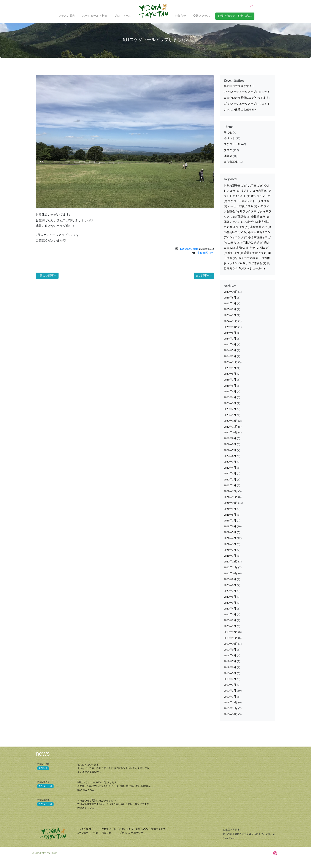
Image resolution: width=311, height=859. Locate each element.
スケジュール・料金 (94, 15)
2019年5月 (230, 673)
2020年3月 (230, 614)
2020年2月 (230, 620)
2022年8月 (230, 444)
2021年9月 (230, 508)
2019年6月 (230, 667)
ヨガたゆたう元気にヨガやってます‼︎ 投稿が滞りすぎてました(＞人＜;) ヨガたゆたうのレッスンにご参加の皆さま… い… (113, 804)
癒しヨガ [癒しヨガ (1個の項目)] (235, 252)
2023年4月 (230, 397)
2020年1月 (230, 626)
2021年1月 (230, 555)
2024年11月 (231, 321)
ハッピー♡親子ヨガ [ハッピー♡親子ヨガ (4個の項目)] (242, 206)
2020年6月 (230, 596)
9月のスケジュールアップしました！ (247, 91)
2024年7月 (230, 338)
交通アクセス (201, 15)
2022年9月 (230, 438)
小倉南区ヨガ (205, 252)
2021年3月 (230, 544)
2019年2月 (230, 690)
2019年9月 (230, 649)
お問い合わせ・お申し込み (133, 829)
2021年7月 (230, 520)
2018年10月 (231, 714)
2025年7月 (230, 303)
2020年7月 (230, 590)
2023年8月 (230, 373)
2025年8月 (230, 297)
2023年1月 (230, 415)
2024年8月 (230, 332)
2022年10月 (231, 432)
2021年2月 (230, 549)
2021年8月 (230, 514)
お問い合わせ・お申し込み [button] (235, 15)
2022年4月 (230, 467)
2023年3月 (230, 403)
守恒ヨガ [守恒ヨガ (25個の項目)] (241, 227)
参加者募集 (231, 161)
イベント (229, 138)
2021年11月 (231, 497)
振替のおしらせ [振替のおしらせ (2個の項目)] (247, 247)
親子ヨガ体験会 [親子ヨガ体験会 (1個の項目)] (254, 263)
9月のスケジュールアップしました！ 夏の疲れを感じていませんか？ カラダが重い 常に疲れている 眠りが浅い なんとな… (114, 786)
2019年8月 (230, 655)
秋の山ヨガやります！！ (239, 86)
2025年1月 (230, 315)
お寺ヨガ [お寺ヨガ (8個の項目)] (255, 185)
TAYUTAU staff (189, 248)
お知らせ (180, 15)
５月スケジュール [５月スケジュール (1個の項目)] (251, 268)
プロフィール (122, 15)
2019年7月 (230, 661)
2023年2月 (230, 409)
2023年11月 (231, 362)
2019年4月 (230, 679)
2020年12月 (231, 561)
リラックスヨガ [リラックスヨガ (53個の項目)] (252, 211)
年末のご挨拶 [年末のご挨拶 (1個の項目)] (252, 242)
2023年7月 (230, 379)
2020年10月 (231, 573)
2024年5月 (230, 350)
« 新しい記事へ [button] (47, 275)
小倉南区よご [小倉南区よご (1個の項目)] (260, 227)
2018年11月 (231, 708)
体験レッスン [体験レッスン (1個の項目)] (234, 221)
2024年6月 (230, 344)
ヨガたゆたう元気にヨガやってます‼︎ (247, 97)
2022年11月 (231, 426)
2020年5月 (230, 602)
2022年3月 (230, 473)
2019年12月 (231, 631)
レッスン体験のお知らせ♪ (240, 109)
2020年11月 (231, 567)
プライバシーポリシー (131, 832)
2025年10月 (231, 291)
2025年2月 (230, 309)
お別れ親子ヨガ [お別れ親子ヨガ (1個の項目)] (235, 185)
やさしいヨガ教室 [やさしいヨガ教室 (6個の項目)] (254, 190)
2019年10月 (231, 643)
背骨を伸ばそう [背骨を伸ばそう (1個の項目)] (255, 252)
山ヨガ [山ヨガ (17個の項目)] (235, 242)
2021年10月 (231, 502)
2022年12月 (231, 420)
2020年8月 (230, 585)
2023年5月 (230, 391)
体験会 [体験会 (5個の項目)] (251, 221)
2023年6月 (230, 385)
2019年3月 (230, 684)
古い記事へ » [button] (204, 275)
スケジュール (232, 144)
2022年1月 (230, 485)
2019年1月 (230, 696)
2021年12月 (231, 491)
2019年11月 (231, 638)
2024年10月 (231, 326)
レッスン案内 (66, 15)
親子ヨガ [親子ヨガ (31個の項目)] (246, 258)
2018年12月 (231, 702)
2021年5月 (230, 532)
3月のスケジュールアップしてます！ (247, 103)
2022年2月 (230, 479)
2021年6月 (230, 526)
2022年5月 (230, 461)
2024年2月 (230, 356)
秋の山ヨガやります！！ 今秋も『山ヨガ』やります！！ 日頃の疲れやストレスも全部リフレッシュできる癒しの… (113, 768)
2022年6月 (230, 456)
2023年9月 (230, 367)
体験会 (228, 156)
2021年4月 (230, 538)
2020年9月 (230, 579)
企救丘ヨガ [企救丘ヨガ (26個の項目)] (260, 216)
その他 (228, 132)
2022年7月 (230, 450)
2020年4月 (230, 608)
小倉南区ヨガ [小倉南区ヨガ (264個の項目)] (235, 232)
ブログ (228, 150)
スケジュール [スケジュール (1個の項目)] (238, 201)
